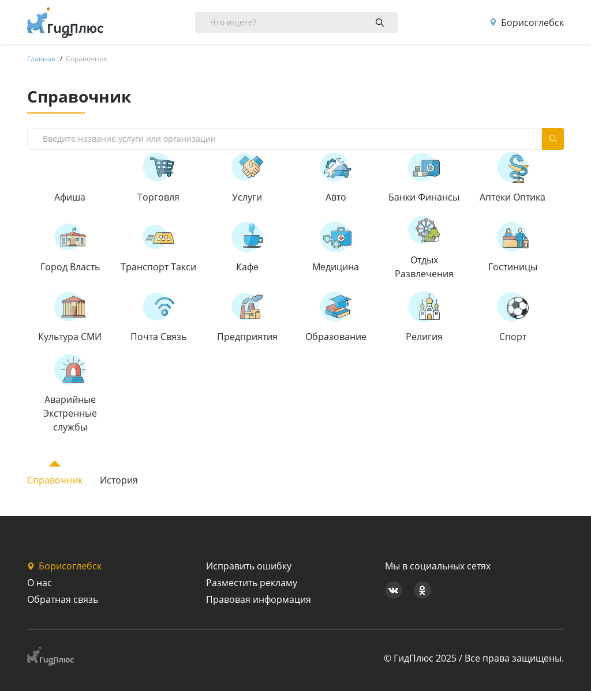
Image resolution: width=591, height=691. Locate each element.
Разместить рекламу (251, 582)
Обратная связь (62, 599)
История (119, 480)
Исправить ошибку (248, 566)
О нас (39, 582)
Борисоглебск (526, 22)
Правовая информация (258, 599)
